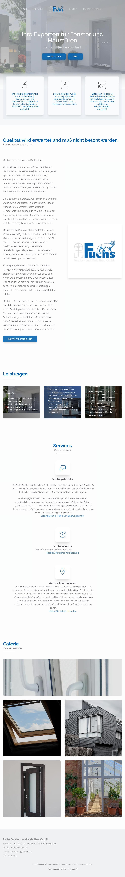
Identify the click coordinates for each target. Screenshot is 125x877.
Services (73, 9)
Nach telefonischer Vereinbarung (62, 553)
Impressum (73, 869)
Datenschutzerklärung (57, 869)
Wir (25, 9)
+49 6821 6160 (54, 56)
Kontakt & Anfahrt (92, 9)
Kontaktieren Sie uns (20, 339)
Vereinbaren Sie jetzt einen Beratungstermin (62, 516)
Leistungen (38, 9)
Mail (75, 56)
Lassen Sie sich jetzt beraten (62, 611)
